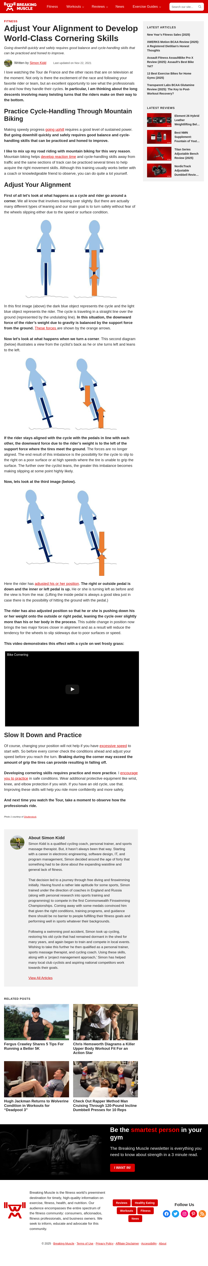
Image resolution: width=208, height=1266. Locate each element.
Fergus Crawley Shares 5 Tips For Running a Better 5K (34, 1046)
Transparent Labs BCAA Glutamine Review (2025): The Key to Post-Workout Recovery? (170, 89)
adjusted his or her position (57, 583)
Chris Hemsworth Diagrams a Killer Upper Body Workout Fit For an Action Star (104, 1048)
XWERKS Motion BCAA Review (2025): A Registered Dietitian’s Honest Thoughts (173, 46)
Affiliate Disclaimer (127, 1243)
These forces (46, 328)
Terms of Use (85, 1243)
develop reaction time (58, 156)
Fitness (10, 21)
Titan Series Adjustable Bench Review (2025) (186, 154)
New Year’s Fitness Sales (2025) (168, 34)
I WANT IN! (122, 1167)
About (162, 1243)
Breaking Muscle (63, 1243)
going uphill (55, 129)
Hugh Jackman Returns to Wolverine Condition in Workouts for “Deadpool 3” (36, 1105)
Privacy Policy (104, 1243)
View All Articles (40, 978)
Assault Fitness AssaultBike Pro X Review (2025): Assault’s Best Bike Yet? (170, 62)
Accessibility (149, 1243)
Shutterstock (30, 817)
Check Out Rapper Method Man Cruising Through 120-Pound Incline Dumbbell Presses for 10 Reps (105, 1105)
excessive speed (113, 746)
